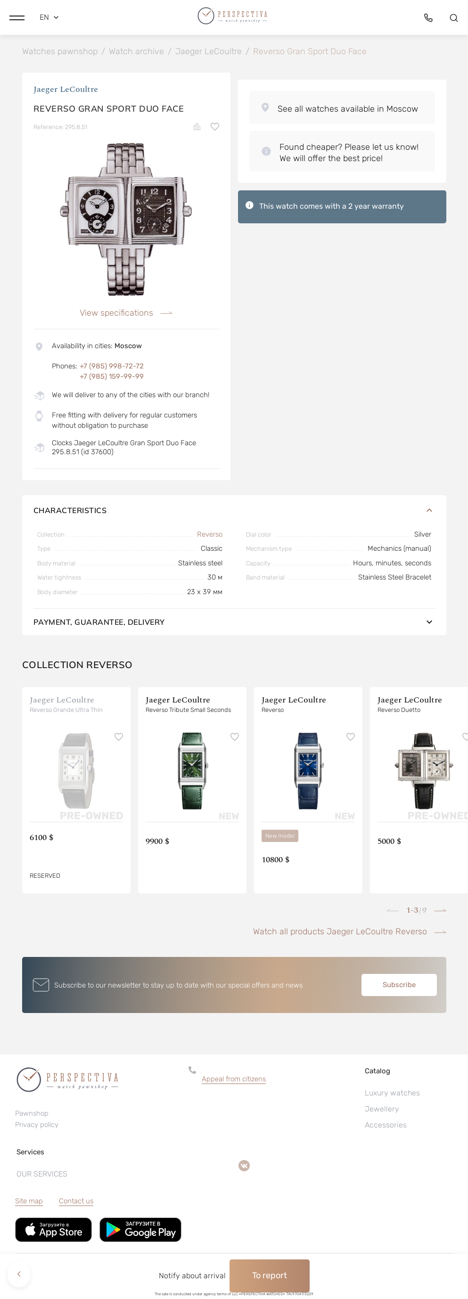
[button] (17, 16)
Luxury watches (392, 1094)
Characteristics (234, 511)
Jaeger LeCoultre (65, 90)
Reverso (209, 535)
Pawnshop (32, 1115)
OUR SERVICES (41, 1175)
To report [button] (269, 1275)
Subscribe (399, 986)
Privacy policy (36, 1126)
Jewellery (382, 1110)
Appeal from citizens (234, 1081)
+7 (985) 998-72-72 (112, 367)
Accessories (386, 1126)
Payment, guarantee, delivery (234, 623)
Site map (29, 1203)
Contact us (76, 1203)
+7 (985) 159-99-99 (112, 378)
